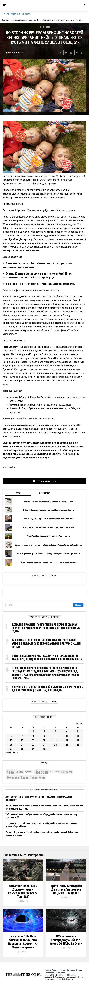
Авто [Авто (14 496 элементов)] (10, 771)
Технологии (50, 972)
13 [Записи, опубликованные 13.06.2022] (11, 740)
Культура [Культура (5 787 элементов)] (29, 771)
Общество (71, 970)
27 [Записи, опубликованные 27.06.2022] (11, 749)
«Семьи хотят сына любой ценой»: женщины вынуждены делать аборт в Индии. (41, 825)
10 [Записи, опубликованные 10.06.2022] (55, 735)
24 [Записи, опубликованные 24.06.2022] (55, 744)
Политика (55, 970)
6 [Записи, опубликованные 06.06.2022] (11, 735)
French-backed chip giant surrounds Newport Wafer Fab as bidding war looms (42, 833)
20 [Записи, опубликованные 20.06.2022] (11, 744)
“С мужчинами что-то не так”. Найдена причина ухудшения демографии (38, 798)
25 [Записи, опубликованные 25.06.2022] (67, 744)
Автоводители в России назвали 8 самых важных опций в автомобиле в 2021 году (44, 807)
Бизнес (63, 970)
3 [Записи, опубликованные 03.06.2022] (55, 731)
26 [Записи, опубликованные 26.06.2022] (78, 744)
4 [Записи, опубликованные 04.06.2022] (66, 731)
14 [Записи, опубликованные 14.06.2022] (22, 740)
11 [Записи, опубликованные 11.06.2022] (67, 735)
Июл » (15, 752)
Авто (63, 972)
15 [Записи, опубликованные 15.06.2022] (33, 740)
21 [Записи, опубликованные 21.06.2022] (22, 744)
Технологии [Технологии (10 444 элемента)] (37, 777)
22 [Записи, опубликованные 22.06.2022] (33, 744)
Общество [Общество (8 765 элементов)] (66, 772)
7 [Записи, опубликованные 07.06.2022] (22, 735)
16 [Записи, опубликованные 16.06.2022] (44, 740)
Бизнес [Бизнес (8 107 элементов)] (19, 772)
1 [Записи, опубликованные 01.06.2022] (33, 731)
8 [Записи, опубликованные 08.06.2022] (33, 735)
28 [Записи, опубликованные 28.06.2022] (22, 749)
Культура (79, 970)
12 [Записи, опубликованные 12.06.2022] (78, 735)
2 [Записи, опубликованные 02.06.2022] (44, 731)
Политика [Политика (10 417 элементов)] (12, 777)
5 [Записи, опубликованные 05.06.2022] (78, 731)
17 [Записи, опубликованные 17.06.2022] (56, 740)
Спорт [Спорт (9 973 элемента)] (24, 777)
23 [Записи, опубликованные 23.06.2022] (44, 744)
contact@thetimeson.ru (65, 979)
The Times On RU (11, 14)
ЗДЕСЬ (77, 977)
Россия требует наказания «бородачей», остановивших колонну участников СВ (41, 816)
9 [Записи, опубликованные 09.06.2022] (44, 735)
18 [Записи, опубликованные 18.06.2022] (67, 740)
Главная (48, 970)
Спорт (58, 972)
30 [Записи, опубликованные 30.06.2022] (44, 749)
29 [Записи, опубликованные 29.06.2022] (33, 749)
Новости (26, 14)
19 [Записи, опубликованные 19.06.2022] (78, 740)
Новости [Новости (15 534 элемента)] (41, 771)
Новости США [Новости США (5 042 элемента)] (54, 772)
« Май (8, 752)
